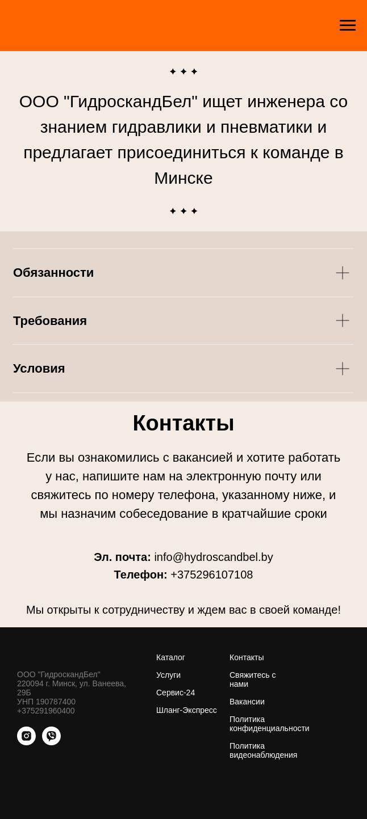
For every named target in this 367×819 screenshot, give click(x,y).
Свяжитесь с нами (253, 679)
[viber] (51, 742)
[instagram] (26, 742)
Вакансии (247, 701)
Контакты (247, 657)
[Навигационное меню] (348, 25)
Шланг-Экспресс (186, 710)
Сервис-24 (175, 692)
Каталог (170, 657)
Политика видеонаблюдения (263, 750)
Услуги (168, 674)
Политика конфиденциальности (270, 724)
